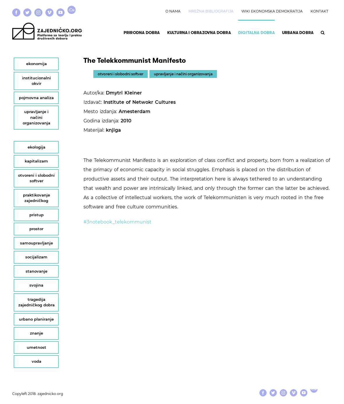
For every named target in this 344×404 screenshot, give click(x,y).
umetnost (36, 347)
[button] (323, 32)
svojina (36, 285)
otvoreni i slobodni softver (120, 74)
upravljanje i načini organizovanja (183, 74)
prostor (36, 228)
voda (36, 361)
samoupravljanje (36, 243)
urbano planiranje (36, 319)
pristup (36, 214)
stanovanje (36, 271)
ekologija (36, 147)
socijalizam (36, 257)
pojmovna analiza (36, 97)
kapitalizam (36, 161)
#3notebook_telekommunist (117, 222)
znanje (36, 333)
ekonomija (36, 63)
